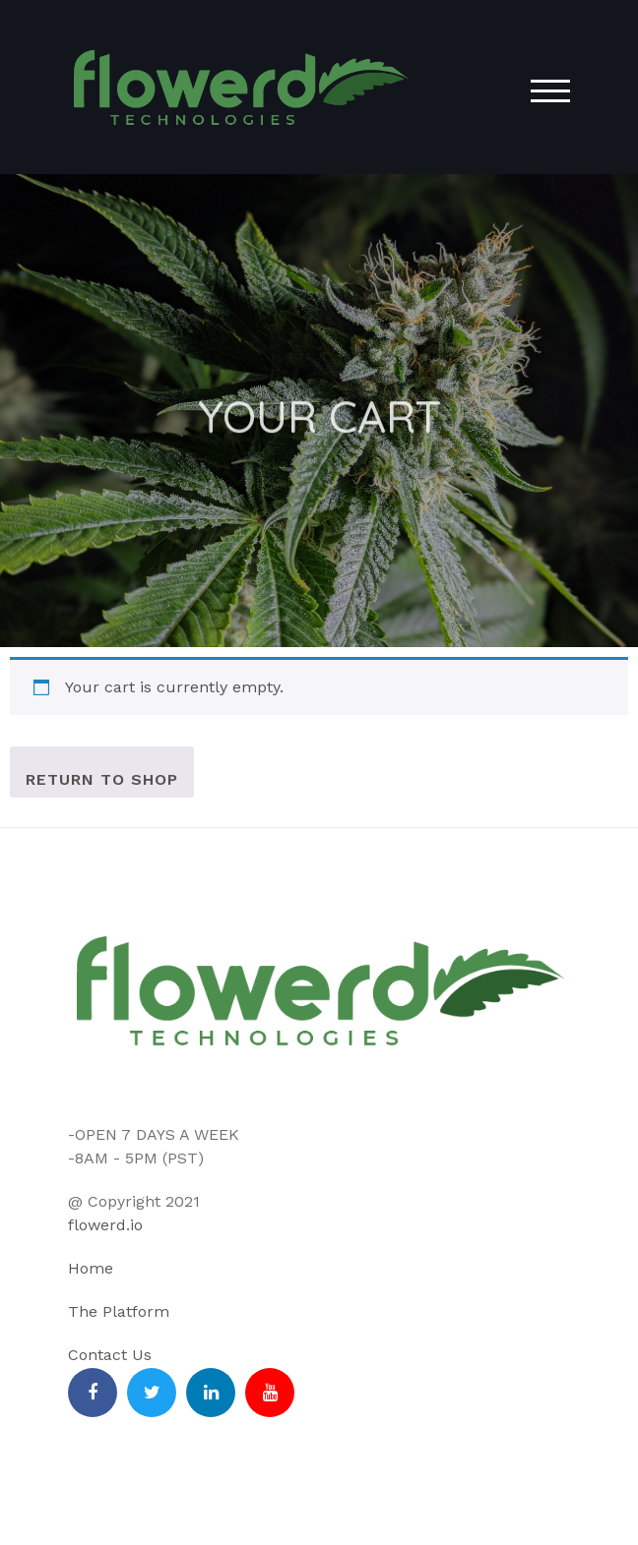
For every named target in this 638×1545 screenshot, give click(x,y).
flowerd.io (105, 1225)
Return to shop (102, 779)
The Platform (118, 1311)
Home (90, 1268)
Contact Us (110, 1354)
